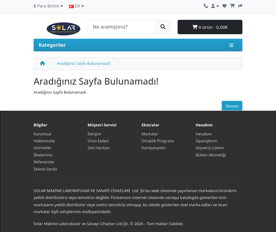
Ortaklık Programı (158, 140)
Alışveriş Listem (210, 147)
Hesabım (204, 134)
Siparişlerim (206, 140)
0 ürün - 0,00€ (210, 27)
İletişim (94, 134)
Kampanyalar (154, 147)
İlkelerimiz (43, 155)
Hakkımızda (44, 140)
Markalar (150, 134)
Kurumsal (42, 134)
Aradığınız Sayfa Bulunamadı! (83, 63)
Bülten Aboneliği (211, 155)
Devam (232, 106)
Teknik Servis (45, 169)
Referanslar (44, 161)
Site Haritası (99, 147)
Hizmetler (42, 147)
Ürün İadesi (98, 140)
